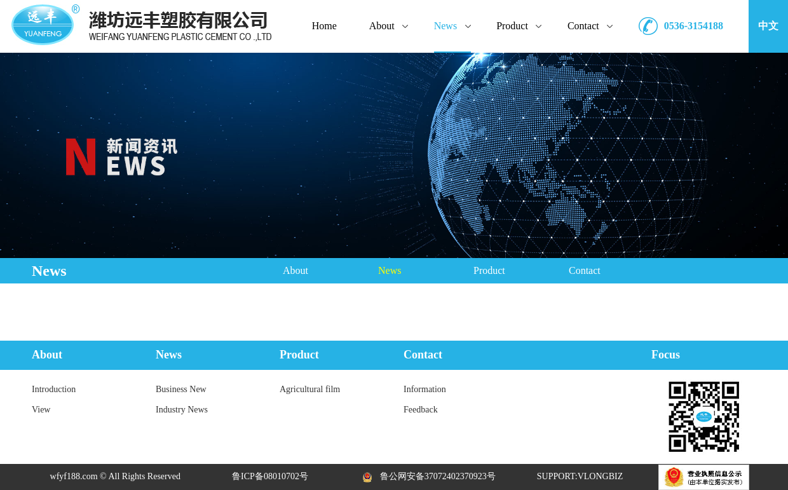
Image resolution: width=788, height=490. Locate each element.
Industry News (182, 409)
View (41, 409)
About (295, 270)
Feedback (421, 409)
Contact (585, 270)
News (389, 270)
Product (489, 270)
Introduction (54, 389)
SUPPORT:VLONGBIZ (580, 476)
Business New (181, 389)
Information (425, 389)
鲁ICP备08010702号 (270, 476)
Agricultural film (310, 389)
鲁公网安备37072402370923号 (425, 476)
